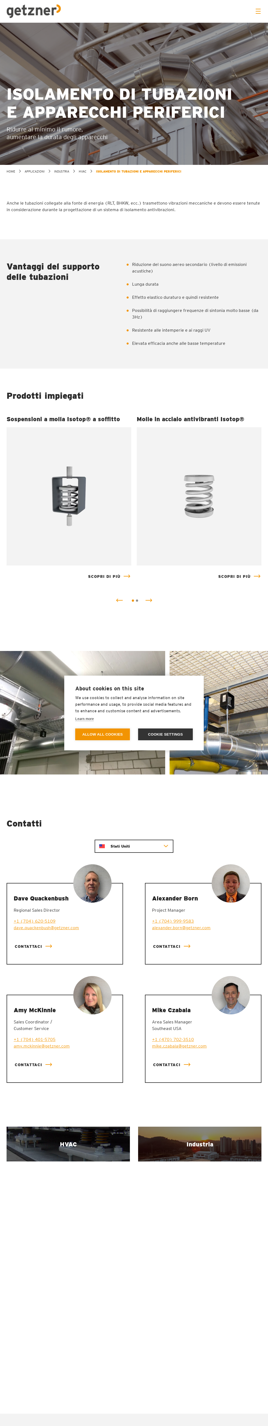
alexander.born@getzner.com (181, 927)
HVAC (82, 171)
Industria (61, 171)
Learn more (84, 719)
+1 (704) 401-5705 (35, 1039)
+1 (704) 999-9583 (173, 921)
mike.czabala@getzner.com (179, 1046)
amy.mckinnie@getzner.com (42, 1046)
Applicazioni (35, 171)
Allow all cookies (102, 735)
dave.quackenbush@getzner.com (46, 927)
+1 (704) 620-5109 (35, 921)
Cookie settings (165, 735)
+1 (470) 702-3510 (173, 1039)
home (11, 171)
